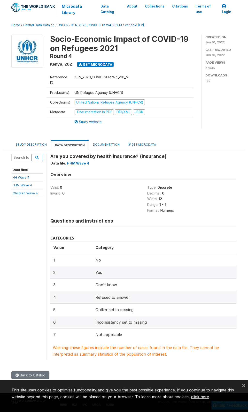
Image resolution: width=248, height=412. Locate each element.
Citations (180, 6)
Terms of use (203, 9)
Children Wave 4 (25, 193)
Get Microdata (95, 64)
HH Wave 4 (21, 177)
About (132, 6)
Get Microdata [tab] (142, 144)
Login (226, 9)
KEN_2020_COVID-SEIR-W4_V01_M (96, 25)
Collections (154, 6)
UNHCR (63, 25)
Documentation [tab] (106, 144)
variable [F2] (134, 25)
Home (15, 25)
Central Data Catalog (38, 25)
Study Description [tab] (31, 144)
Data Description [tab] (70, 145)
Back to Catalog (30, 375)
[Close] (244, 385)
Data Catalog (107, 9)
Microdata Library (72, 9)
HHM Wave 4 (22, 185)
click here (200, 396)
